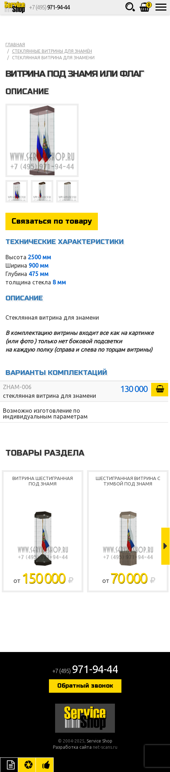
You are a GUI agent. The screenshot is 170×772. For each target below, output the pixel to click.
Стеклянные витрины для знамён (52, 51)
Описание (9, 764)
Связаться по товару (52, 221)
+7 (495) (49, 7)
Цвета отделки (27, 764)
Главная (15, 44)
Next (165, 546)
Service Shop (14, 7)
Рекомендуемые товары (45, 764)
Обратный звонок (85, 685)
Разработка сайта (72, 747)
